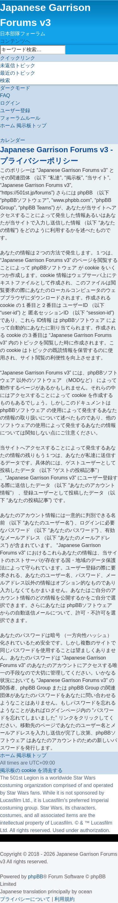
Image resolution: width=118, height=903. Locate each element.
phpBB (35, 876)
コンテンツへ (15, 41)
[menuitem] (17, 65)
